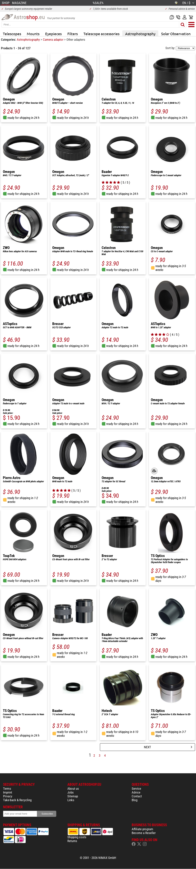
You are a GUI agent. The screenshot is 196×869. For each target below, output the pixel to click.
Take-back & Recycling (17, 800)
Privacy (7, 796)
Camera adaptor (53, 39)
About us (73, 788)
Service (136, 788)
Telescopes (12, 33)
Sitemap (72, 796)
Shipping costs (76, 837)
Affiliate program (142, 829)
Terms (7, 788)
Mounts (33, 33)
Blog (134, 800)
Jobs (70, 792)
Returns (72, 841)
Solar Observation (176, 33)
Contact (137, 796)
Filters (72, 33)
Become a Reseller (144, 833)
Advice (136, 792)
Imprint (7, 792)
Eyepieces (53, 33)
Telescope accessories (101, 33)
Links (70, 800)
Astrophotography (140, 33)
